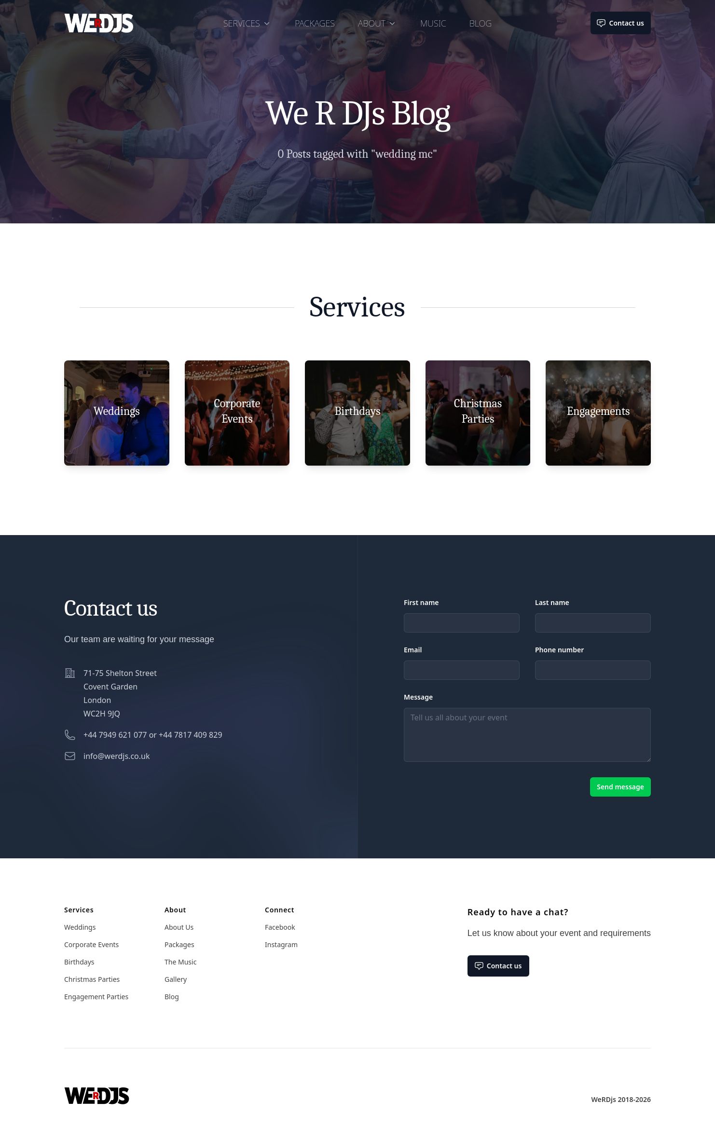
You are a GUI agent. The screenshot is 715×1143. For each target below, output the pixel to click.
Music (433, 23)
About (377, 23)
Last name (552, 602)
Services (247, 23)
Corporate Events (91, 944)
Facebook (280, 927)
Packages (315, 23)
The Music (180, 961)
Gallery (176, 979)
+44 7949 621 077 (115, 735)
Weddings (80, 927)
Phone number (559, 649)
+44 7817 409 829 (190, 735)
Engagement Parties (96, 996)
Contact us (620, 23)
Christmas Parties (92, 979)
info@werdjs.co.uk (116, 756)
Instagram (281, 944)
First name (421, 602)
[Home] (96, 1088)
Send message (620, 786)
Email (413, 649)
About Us (179, 927)
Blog (480, 23)
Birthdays (79, 961)
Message (418, 697)
